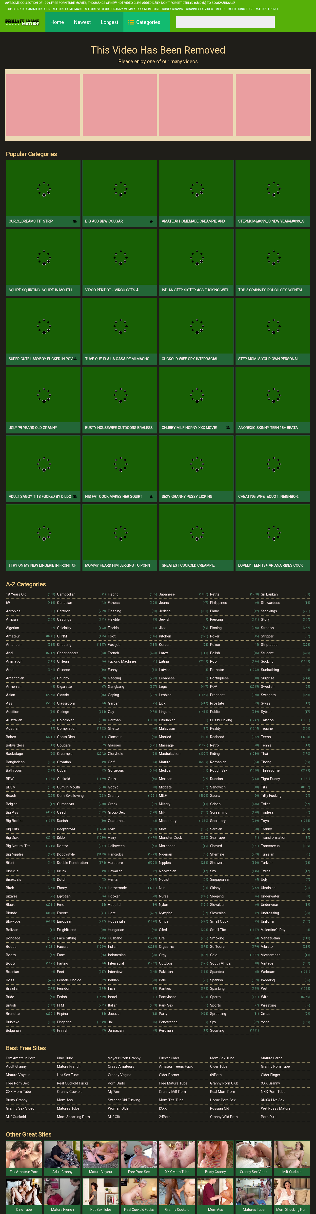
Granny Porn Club (224, 1083)
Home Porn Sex (223, 1100)
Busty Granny (172, 9)
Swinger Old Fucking (124, 1100)
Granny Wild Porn (224, 1117)
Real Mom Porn (222, 1091)
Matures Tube (68, 1108)
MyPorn (114, 1091)
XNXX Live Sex (272, 1100)
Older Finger (270, 1075)
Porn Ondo (116, 1083)
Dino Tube (245, 9)
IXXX (163, 1108)
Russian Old (219, 1108)
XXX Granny (270, 1083)
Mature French (267, 9)
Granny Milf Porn (172, 1091)
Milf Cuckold (226, 9)
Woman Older (119, 1108)
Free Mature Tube (173, 1083)
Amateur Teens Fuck (176, 1066)
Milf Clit (114, 1117)
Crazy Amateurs (121, 1066)
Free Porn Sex (17, 1083)
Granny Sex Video (199, 9)
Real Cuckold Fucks (73, 1083)
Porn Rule (268, 1117)
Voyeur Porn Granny (124, 1058)
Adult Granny (16, 1066)
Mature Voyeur (97, 9)
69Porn (216, 1075)
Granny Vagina (119, 1075)
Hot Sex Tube (68, 1075)
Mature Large (271, 1058)
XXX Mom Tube (148, 9)
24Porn (165, 1117)
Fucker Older (169, 1058)
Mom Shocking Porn (73, 1117)
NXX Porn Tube (273, 1091)
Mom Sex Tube (222, 1058)
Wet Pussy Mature (276, 1108)
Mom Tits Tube (171, 1100)
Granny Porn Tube (275, 1066)
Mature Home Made (67, 9)
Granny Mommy (123, 9)
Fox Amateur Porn (36, 9)
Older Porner (169, 1075)
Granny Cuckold (69, 1091)
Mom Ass (65, 1100)
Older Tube (218, 1066)
